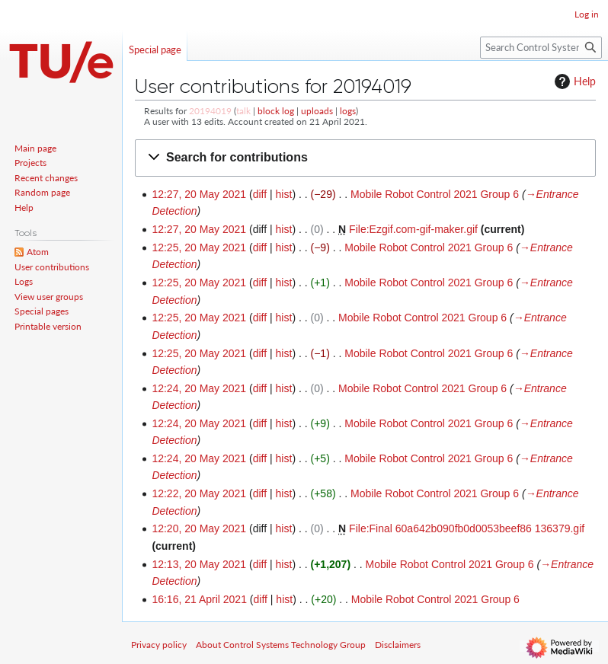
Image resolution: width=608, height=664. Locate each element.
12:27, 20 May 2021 (199, 194)
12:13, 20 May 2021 (199, 564)
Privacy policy (159, 644)
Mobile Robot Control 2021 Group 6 (434, 194)
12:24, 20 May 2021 (199, 388)
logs (348, 111)
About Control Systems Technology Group (281, 644)
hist (284, 194)
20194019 (210, 111)
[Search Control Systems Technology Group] (541, 48)
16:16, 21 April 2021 (199, 599)
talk (243, 111)
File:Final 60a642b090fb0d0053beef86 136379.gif (466, 528)
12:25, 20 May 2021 (199, 247)
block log (276, 111)
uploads (317, 111)
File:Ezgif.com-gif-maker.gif (413, 229)
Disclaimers (398, 644)
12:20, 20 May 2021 (199, 528)
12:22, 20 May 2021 (199, 493)
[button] (365, 158)
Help (573, 81)
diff (260, 194)
